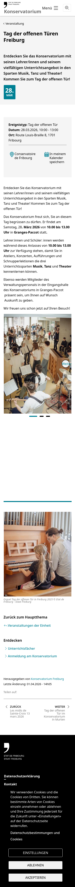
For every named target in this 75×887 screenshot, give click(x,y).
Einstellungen (35, 853)
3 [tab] (48, 416)
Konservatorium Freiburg (47, 679)
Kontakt (10, 784)
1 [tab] (33, 416)
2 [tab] (42, 416)
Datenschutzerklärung (22, 776)
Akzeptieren (35, 877)
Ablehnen (35, 865)
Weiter (66, 364)
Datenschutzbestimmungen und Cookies (35, 836)
